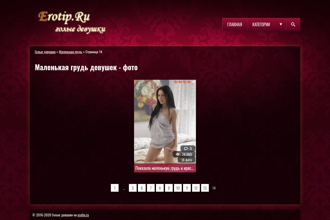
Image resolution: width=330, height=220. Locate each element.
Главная (234, 24)
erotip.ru (83, 214)
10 (178, 188)
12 (196, 188)
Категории (261, 24)
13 (205, 188)
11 (187, 188)
